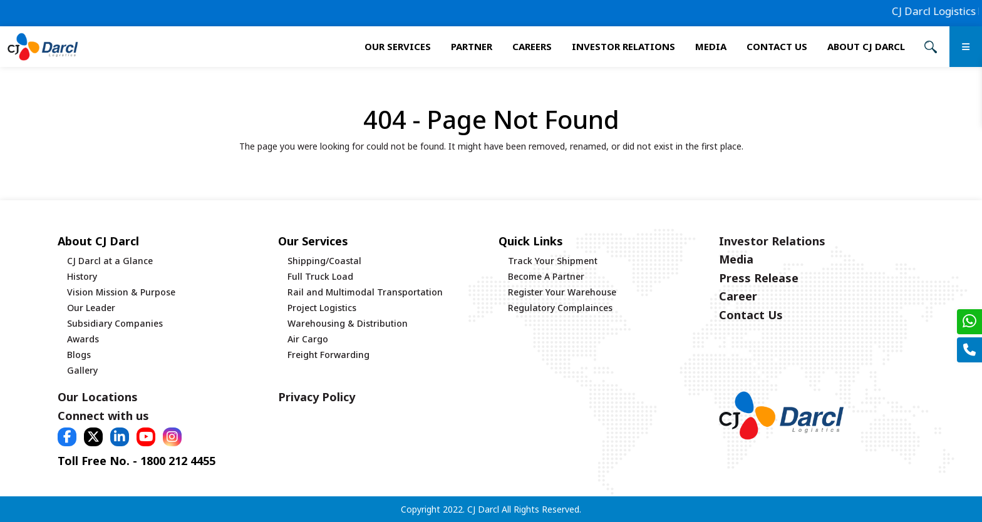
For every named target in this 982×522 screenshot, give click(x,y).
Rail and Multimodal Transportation (365, 292)
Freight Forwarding (328, 355)
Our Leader (91, 308)
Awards (83, 339)
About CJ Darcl (866, 46)
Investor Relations (623, 46)
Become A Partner (546, 276)
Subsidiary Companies (115, 323)
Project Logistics (321, 308)
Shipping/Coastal (324, 261)
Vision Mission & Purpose (121, 292)
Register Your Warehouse (562, 292)
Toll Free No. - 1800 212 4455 (136, 460)
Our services (397, 46)
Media (710, 46)
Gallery (82, 370)
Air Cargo (307, 339)
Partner (471, 46)
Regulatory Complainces (560, 308)
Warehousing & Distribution (347, 323)
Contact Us (777, 46)
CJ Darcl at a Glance (110, 261)
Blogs (79, 355)
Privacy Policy (316, 396)
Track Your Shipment (552, 261)
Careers (532, 46)
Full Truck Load (320, 276)
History (82, 276)
